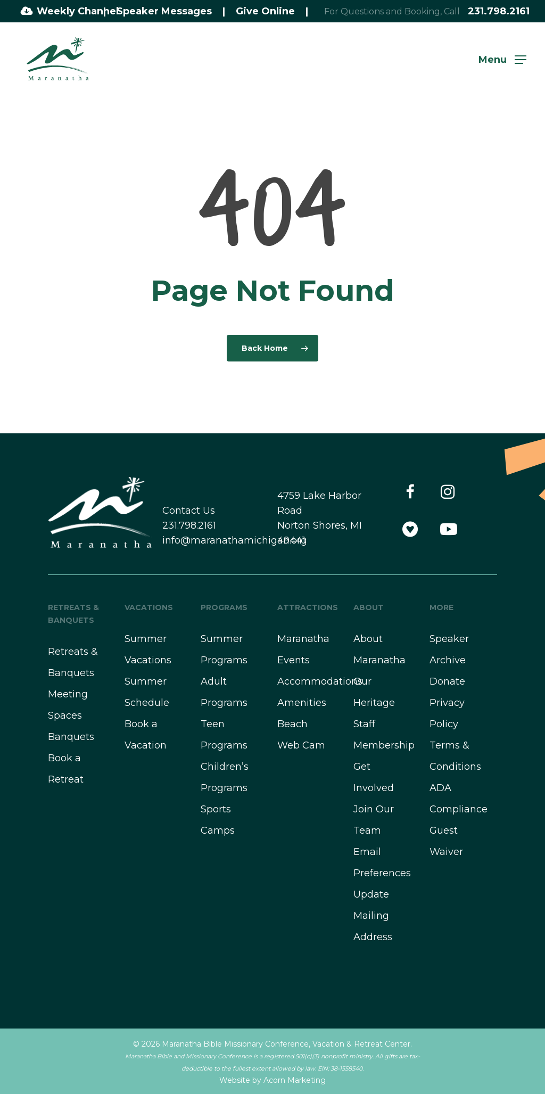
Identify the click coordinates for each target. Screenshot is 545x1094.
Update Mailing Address (372, 916)
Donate (447, 681)
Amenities (301, 703)
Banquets (71, 737)
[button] (502, 59)
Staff (364, 724)
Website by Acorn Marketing (272, 1080)
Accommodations (319, 681)
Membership (384, 745)
